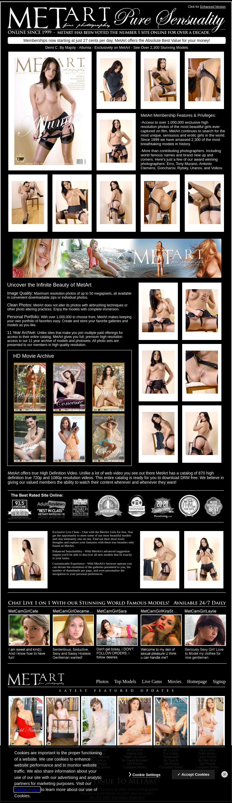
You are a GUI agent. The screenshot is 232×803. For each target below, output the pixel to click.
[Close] (224, 777)
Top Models (125, 681)
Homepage (197, 681)
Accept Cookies (195, 777)
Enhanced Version (213, 6)
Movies (174, 681)
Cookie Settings (146, 778)
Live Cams (152, 681)
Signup (219, 681)
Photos (102, 681)
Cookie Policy (27, 792)
